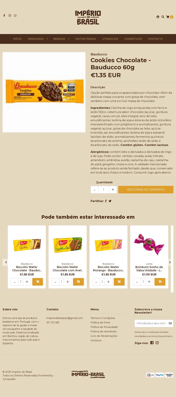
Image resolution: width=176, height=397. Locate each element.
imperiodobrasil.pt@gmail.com (65, 318)
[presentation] (6, 262)
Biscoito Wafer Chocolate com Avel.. (68, 268)
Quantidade (104, 182)
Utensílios (110, 38)
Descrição (98, 87)
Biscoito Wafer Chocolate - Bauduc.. (27, 268)
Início (17, 38)
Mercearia (35, 38)
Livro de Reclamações (104, 336)
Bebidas (59, 38)
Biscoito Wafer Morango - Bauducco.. (108, 268)
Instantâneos (85, 38)
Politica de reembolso (104, 331)
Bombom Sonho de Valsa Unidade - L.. (149, 268)
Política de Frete (100, 322)
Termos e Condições (103, 318)
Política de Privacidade (104, 327)
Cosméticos (133, 38)
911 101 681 (53, 322)
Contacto (155, 38)
